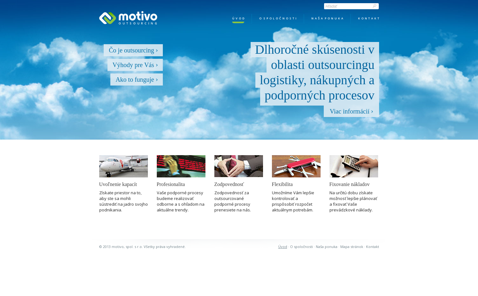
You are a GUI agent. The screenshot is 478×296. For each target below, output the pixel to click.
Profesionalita (171, 184)
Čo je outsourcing (133, 50)
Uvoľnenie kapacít (118, 184)
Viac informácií (351, 111)
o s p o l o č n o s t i (277, 18)
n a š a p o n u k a (327, 18)
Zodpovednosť (229, 184)
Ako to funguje (136, 79)
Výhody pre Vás (135, 64)
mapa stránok (351, 246)
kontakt (372, 246)
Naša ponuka (326, 246)
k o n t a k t (368, 18)
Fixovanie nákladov (349, 184)
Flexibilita (282, 184)
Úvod (282, 246)
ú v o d (238, 18)
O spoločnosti (301, 246)
